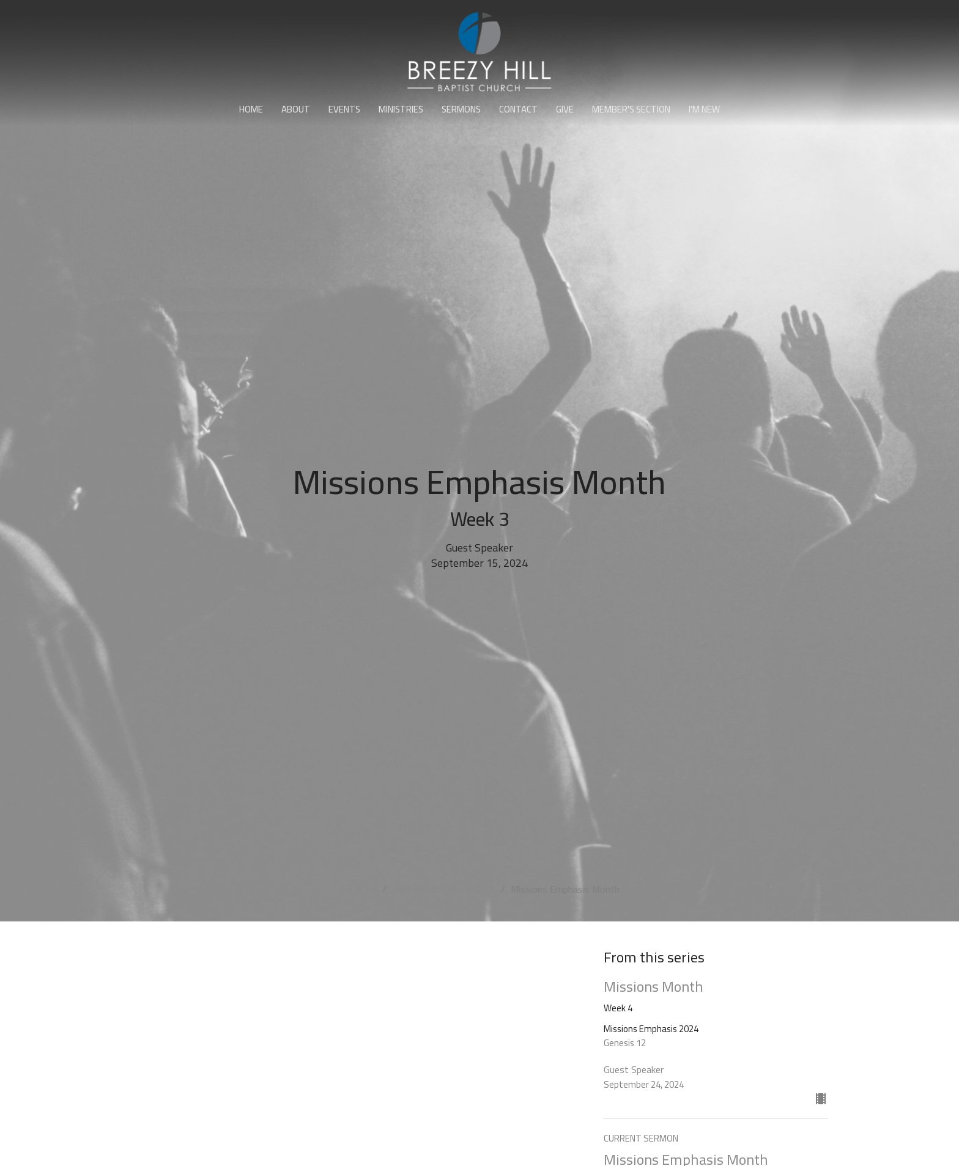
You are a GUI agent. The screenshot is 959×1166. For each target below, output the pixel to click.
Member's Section (631, 109)
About (295, 109)
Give (565, 109)
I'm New (704, 109)
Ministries (401, 109)
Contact (518, 109)
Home (251, 109)
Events (344, 109)
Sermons (461, 109)
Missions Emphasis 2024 (443, 889)
